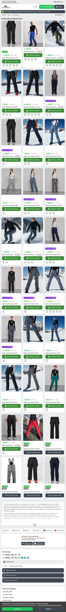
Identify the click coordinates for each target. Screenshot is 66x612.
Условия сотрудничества (11, 573)
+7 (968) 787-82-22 (11, 501)
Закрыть (49, 609)
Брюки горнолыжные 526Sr (31, 352)
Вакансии (5, 590)
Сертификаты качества (9, 561)
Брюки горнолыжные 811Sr (52, 266)
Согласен (17, 609)
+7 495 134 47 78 (58, 2)
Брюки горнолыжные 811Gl (9, 309)
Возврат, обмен (7, 544)
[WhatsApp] (22, 501)
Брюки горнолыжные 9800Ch (10, 94)
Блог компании (7, 570)
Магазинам (6, 581)
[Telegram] (25, 501)
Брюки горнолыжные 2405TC (32, 223)
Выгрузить (49, 474)
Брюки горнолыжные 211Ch (10, 266)
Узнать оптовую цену (33, 396)
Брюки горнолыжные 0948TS (53, 435)
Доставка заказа (7, 535)
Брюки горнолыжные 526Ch (10, 352)
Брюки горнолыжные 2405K (53, 51)
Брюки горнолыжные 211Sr (31, 266)
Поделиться (59, 15)
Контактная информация (10, 550)
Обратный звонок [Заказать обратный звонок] (11, 514)
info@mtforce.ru (10, 505)
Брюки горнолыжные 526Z (52, 352)
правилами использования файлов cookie (50, 605)
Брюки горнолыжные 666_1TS (53, 94)
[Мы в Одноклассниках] (10, 595)
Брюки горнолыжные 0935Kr (32, 392)
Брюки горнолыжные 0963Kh (10, 435)
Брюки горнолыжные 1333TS (32, 137)
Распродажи (60, 474)
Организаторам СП (8, 576)
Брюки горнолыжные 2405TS (10, 223)
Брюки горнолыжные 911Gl (52, 309)
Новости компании (8, 587)
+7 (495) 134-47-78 (11, 498)
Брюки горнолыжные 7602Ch (10, 395)
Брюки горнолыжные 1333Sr (53, 137)
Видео (5, 564)
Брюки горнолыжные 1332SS (53, 180)
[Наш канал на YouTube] (14, 595)
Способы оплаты (7, 538)
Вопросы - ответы (8, 547)
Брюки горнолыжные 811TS (53, 223)
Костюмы (17, 474)
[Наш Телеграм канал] (3, 595)
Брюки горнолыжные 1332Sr (32, 180)
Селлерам (6, 578)
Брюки (27, 474)
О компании (6, 584)
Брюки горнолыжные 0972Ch (53, 392)
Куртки (7, 474)
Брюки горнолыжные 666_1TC (10, 137)
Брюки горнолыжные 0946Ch (32, 435)
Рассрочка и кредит (8, 541)
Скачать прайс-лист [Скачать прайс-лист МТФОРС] (11, 519)
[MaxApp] (28, 501)
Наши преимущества (9, 555)
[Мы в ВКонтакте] (7, 595)
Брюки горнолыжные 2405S (31, 51)
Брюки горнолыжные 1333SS (10, 180)
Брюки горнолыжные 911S (31, 309)
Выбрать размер (11, 55)
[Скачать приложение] (27, 487)
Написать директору (11, 524)
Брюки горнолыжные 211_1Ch (32, 94)
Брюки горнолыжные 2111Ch (10, 51)
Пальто (38, 474)
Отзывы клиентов (8, 558)
